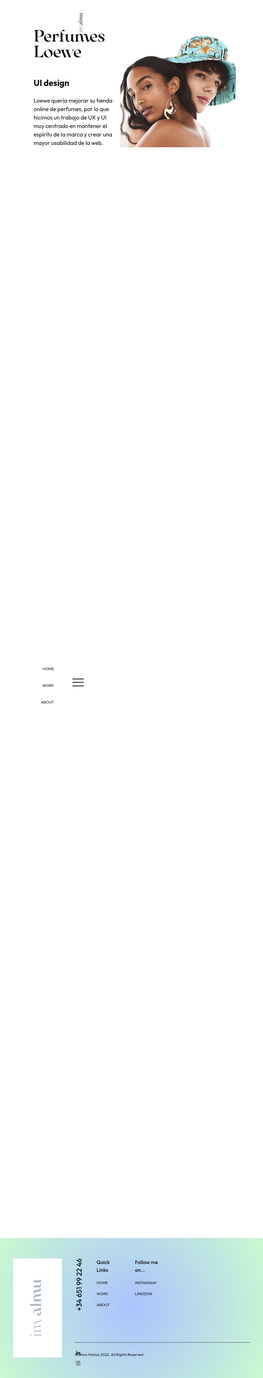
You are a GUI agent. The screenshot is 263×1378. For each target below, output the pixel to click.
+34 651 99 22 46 (79, 1284)
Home (102, 1282)
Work (102, 1293)
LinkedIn (143, 1293)
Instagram (145, 1282)
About (103, 1304)
